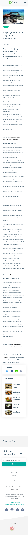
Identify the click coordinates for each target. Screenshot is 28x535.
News (5, 26)
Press (14, 478)
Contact (14, 475)
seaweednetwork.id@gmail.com (14, 504)
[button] (3, 525)
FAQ (14, 481)
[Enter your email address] (14, 460)
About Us (14, 472)
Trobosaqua (6, 357)
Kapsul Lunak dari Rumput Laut (14, 274)
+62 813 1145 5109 (14, 502)
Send (14, 464)
